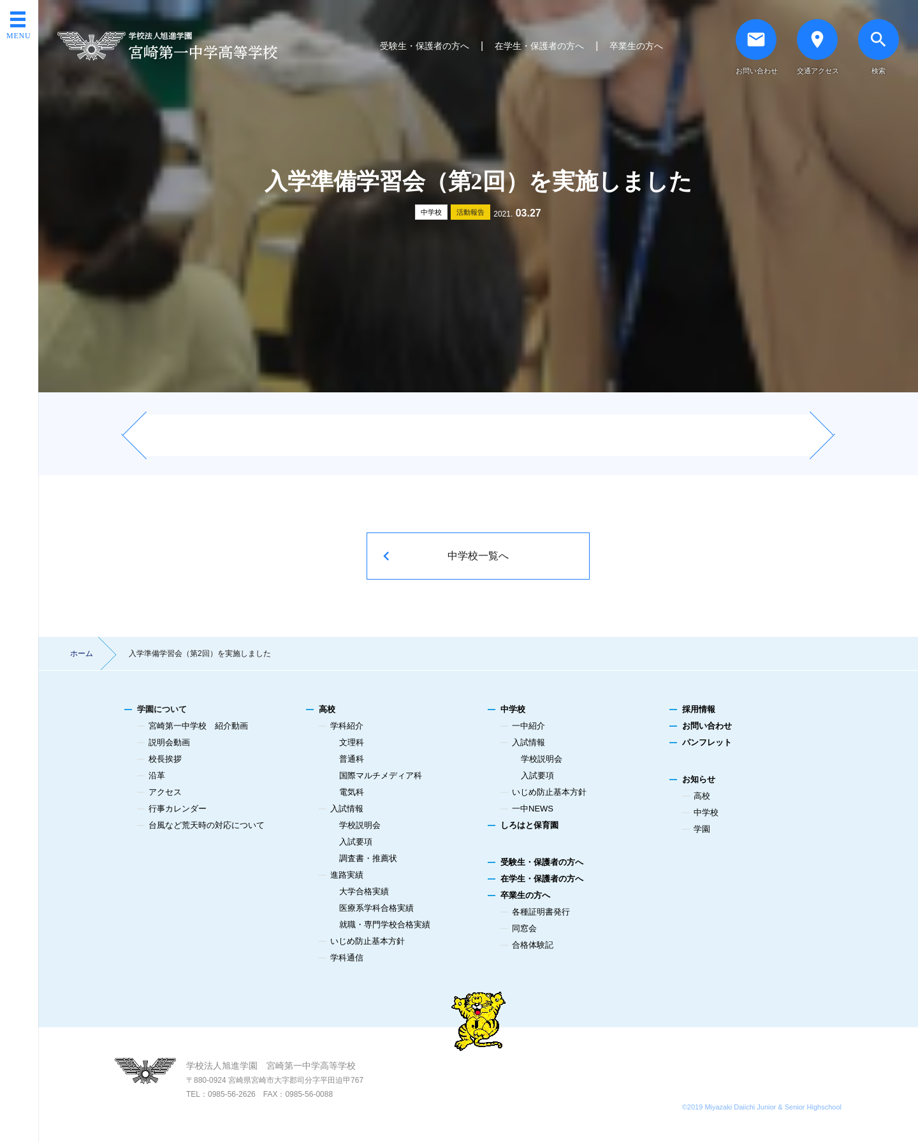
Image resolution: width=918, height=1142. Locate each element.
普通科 (351, 759)
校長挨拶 (165, 759)
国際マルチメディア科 (380, 775)
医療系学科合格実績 (376, 908)
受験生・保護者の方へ (424, 46)
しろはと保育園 (529, 825)
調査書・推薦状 (368, 858)
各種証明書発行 (541, 912)
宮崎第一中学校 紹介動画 (198, 726)
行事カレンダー (178, 808)
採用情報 (698, 709)
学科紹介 (346, 726)
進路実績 (346, 875)
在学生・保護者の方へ (539, 46)
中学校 (431, 212)
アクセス (165, 792)
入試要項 (355, 841)
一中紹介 (528, 726)
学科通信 (346, 957)
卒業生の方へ (636, 46)
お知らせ (698, 779)
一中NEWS (532, 808)
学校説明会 (360, 825)
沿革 (157, 775)
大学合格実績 (364, 891)
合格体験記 (532, 945)
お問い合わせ (707, 726)
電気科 (351, 792)
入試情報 (346, 808)
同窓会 (524, 928)
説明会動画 (169, 742)
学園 (702, 829)
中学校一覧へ (478, 555)
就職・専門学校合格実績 (384, 924)
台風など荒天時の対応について (207, 825)
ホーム (81, 653)
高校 (327, 709)
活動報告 (470, 212)
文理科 (351, 742)
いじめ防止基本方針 (367, 941)
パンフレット (707, 742)
